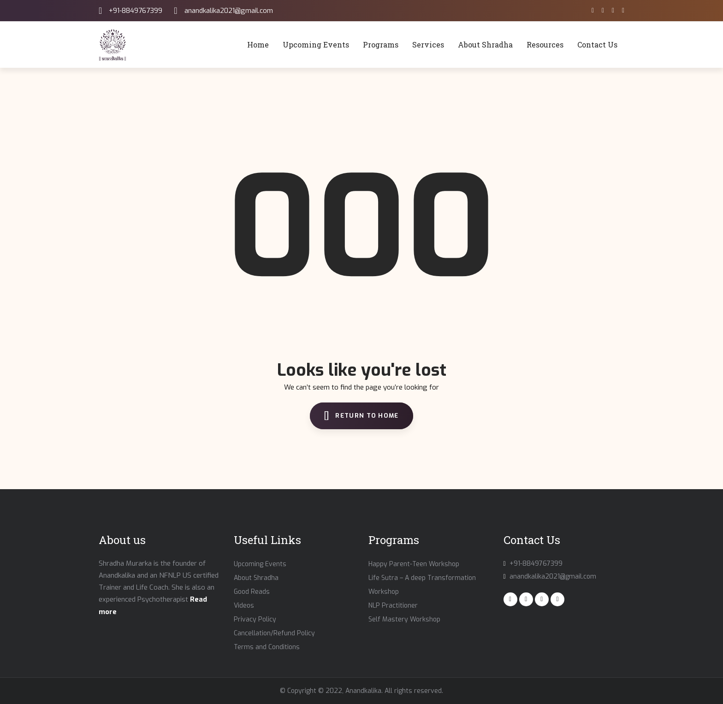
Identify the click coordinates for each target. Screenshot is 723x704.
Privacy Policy (255, 619)
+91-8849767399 (135, 10)
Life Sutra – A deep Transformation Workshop (422, 585)
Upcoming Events (260, 564)
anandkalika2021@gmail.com (228, 10)
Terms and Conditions (267, 647)
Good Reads (252, 591)
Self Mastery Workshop (404, 619)
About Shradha (256, 578)
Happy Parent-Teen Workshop (413, 564)
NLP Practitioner (393, 605)
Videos (244, 605)
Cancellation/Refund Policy (274, 633)
